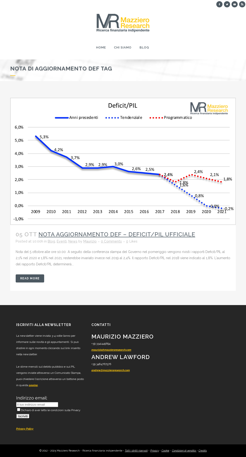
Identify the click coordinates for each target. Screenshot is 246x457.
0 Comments (111, 241)
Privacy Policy (24, 428)
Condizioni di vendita (184, 450)
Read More (30, 278)
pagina (33, 385)
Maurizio (90, 241)
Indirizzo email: (31, 397)
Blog (51, 241)
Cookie (165, 450)
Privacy (154, 450)
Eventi (62, 241)
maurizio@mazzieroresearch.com (111, 349)
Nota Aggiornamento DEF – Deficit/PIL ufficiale (116, 234)
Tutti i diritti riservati (136, 450)
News (72, 241)
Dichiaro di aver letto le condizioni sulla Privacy (48, 410)
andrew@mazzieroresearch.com (110, 370)
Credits (203, 450)
